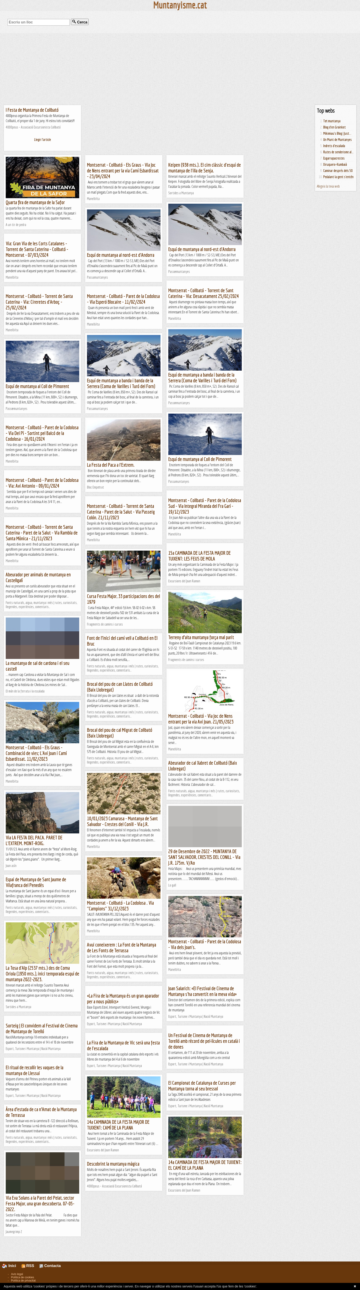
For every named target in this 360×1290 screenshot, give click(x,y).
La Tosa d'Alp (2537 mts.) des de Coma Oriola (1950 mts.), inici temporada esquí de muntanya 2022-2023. (42, 973)
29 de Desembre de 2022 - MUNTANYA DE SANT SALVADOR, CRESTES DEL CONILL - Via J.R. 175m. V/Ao (204, 857)
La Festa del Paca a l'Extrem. (111, 465)
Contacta (50, 1266)
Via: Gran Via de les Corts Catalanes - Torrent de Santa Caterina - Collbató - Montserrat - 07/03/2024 (37, 249)
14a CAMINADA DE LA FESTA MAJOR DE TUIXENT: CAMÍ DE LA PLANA (118, 1124)
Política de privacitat (23, 1280)
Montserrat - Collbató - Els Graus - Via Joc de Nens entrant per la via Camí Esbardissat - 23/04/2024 (123, 170)
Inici (12, 1266)
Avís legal (17, 1274)
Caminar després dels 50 (338, 171)
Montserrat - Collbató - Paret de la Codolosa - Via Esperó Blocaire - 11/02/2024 (123, 299)
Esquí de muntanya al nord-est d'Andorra (202, 249)
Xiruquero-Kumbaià (335, 164)
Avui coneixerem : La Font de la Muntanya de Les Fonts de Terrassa (121, 947)
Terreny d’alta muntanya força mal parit (201, 637)
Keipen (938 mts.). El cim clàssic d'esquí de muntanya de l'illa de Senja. (204, 167)
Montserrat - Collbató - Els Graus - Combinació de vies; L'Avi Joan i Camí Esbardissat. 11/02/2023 (36, 753)
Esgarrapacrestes (334, 158)
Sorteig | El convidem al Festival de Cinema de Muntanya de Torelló (42, 1028)
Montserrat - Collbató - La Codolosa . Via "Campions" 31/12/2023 (120, 905)
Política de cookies (22, 1277)
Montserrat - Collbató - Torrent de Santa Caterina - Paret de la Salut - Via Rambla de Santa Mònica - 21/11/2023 (42, 532)
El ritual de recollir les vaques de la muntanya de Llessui (34, 1070)
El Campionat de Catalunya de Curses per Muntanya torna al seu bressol (202, 1085)
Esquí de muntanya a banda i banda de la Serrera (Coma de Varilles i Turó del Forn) (202, 377)
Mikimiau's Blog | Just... (337, 133)
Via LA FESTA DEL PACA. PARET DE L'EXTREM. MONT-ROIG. (34, 840)
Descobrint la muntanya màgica (113, 1164)
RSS (28, 1266)
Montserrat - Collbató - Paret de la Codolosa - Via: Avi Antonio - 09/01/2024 (42, 483)
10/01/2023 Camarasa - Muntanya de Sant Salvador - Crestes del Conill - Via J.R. (122, 821)
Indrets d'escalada (334, 146)
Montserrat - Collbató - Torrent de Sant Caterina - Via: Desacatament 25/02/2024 (203, 293)
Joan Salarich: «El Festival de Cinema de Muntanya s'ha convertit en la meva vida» (202, 991)
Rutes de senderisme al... (338, 152)
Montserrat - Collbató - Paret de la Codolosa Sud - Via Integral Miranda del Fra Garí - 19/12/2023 (204, 506)
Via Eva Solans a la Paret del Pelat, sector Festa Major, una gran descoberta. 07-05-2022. (40, 1203)
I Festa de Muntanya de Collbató (32, 110)
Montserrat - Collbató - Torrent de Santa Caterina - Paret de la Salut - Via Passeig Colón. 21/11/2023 (121, 511)
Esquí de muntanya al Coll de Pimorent (37, 386)
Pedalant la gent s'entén (338, 177)
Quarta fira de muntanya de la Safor (35, 202)
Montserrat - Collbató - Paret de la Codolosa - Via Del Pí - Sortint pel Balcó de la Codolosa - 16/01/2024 (42, 433)
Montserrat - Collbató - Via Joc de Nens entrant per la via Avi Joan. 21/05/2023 (200, 718)
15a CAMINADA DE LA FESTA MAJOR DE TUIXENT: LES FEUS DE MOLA (199, 555)
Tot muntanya (331, 121)
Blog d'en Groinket (334, 127)
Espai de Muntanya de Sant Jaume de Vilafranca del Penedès (36, 882)
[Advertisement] (180, 69)
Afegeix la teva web (328, 186)
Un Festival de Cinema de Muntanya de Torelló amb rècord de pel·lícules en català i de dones (204, 1041)
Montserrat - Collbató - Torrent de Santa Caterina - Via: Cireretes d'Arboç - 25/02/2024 (39, 301)
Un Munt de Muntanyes (337, 139)
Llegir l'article (42, 139)
